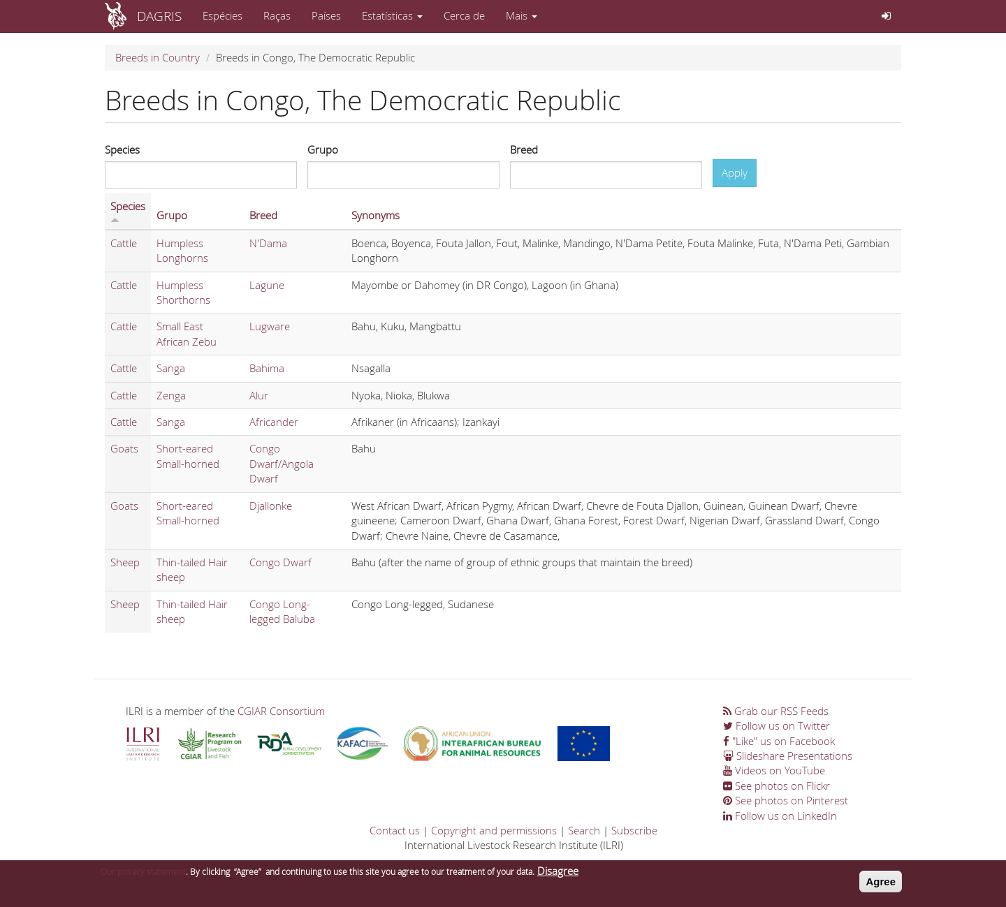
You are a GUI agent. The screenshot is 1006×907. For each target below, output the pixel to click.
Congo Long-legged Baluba (282, 611)
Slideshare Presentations (787, 755)
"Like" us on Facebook (779, 741)
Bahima (266, 368)
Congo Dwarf (280, 562)
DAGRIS (159, 15)
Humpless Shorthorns (183, 292)
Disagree (557, 875)
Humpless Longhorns (182, 250)
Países (326, 15)
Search (584, 830)
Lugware (269, 326)
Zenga (171, 395)
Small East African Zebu (186, 333)
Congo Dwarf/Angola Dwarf (281, 463)
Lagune (266, 285)
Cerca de (464, 15)
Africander (273, 422)
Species (122, 149)
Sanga (170, 368)
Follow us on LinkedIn (780, 816)
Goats (124, 448)
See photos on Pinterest (785, 800)
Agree (881, 886)
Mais (521, 15)
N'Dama (268, 243)
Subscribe (634, 830)
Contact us (395, 830)
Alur (258, 395)
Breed (524, 149)
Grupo (322, 149)
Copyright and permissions (494, 830)
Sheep (125, 562)
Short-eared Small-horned (187, 455)
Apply (735, 172)
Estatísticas (392, 15)
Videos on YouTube (774, 770)
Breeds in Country (157, 57)
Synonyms (375, 215)
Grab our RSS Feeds (776, 711)
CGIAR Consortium (281, 711)
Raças (277, 15)
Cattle (123, 243)
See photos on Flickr (776, 785)
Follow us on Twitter (776, 725)
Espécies (222, 15)
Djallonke (270, 506)
